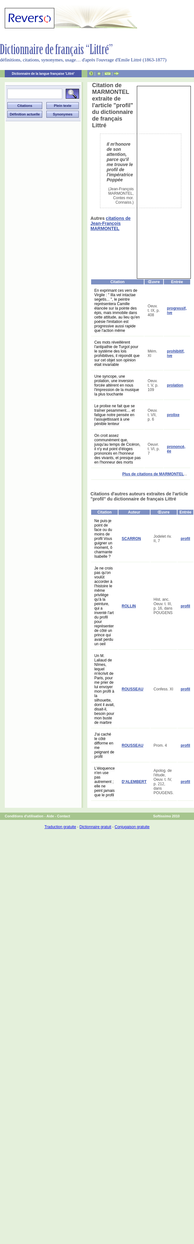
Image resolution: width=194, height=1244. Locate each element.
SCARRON (131, 538)
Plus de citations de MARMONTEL (153, 474)
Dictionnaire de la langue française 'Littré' (43, 73)
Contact (63, 816)
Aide (50, 816)
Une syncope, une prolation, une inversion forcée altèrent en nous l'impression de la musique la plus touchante (116, 385)
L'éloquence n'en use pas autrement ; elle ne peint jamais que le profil (104, 781)
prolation (175, 385)
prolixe (173, 415)
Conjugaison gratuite (132, 827)
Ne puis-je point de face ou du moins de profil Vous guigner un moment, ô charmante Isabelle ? (103, 539)
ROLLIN (129, 606)
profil (185, 538)
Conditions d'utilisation (24, 816)
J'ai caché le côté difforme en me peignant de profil (104, 745)
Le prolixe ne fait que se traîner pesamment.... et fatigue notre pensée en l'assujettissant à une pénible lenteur (114, 415)
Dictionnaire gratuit (95, 827)
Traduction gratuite (60, 827)
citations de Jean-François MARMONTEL (110, 223)
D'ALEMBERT (134, 781)
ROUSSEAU (132, 689)
